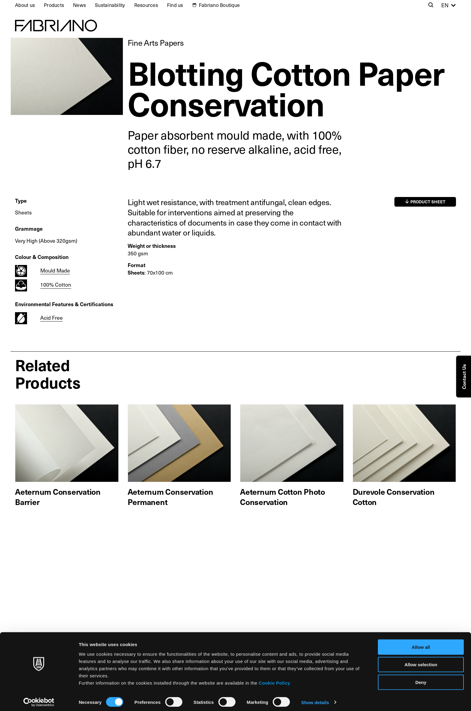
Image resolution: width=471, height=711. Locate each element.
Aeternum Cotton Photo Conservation (282, 496)
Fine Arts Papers (156, 42)
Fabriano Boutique (219, 5)
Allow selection (420, 661)
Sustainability (110, 5)
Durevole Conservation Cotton (394, 496)
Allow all (421, 643)
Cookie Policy (274, 679)
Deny (421, 679)
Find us (175, 5)
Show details (315, 699)
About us (25, 5)
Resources (146, 5)
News (79, 5)
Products (54, 5)
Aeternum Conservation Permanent (170, 496)
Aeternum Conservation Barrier (58, 496)
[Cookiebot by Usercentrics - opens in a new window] (39, 699)
